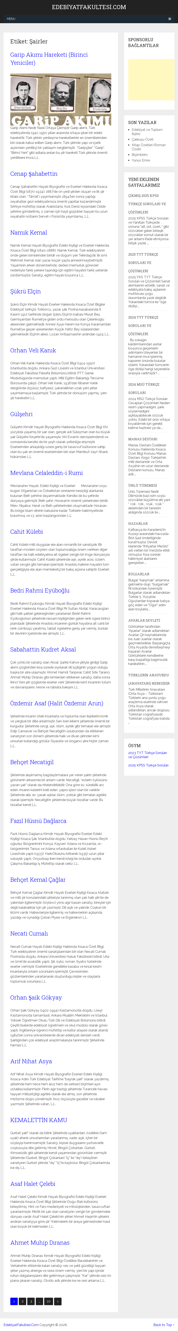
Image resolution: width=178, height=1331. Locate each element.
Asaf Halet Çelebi (32, 1184)
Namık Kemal (28, 232)
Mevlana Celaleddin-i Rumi (46, 473)
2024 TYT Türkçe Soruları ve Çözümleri (143, 325)
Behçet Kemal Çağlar (38, 879)
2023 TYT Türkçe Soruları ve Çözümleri (147, 755)
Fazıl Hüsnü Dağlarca (38, 821)
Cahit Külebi (26, 531)
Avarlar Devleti (144, 620)
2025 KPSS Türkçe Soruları (148, 765)
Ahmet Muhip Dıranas (40, 1242)
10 (48, 1301)
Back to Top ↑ (163, 1325)
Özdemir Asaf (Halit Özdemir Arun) (56, 703)
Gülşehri (21, 414)
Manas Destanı (142, 439)
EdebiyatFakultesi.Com (89, 7)
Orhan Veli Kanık (33, 350)
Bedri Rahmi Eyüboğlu (40, 590)
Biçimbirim (140, 155)
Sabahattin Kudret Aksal (43, 649)
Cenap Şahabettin (34, 173)
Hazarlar (138, 523)
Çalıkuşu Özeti (142, 139)
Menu (11, 18)
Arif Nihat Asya (31, 1061)
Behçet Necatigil (32, 762)
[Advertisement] (153, 79)
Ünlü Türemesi (142, 485)
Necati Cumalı (29, 933)
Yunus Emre (141, 160)
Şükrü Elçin (25, 291)
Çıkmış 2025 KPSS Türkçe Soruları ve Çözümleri (147, 203)
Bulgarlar (138, 574)
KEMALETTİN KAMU (38, 1120)
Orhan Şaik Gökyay (36, 997)
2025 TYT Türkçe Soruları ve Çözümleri (143, 262)
